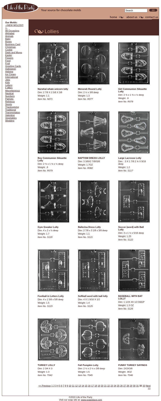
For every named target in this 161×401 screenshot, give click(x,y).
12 (76, 385)
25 (118, 385)
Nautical (9, 93)
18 (95, 385)
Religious (10, 101)
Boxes (8, 41)
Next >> (148, 386)
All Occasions (12, 30)
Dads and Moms (13, 52)
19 (99, 385)
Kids (7, 82)
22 (108, 385)
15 (86, 385)
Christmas (10, 47)
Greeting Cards (13, 66)
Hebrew (9, 71)
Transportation (12, 112)
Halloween (10, 69)
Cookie (8, 49)
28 (128, 385)
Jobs (7, 79)
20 (102, 385)
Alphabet (9, 33)
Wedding (9, 120)
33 (144, 385)
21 (105, 385)
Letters (8, 85)
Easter (8, 55)
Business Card (12, 44)
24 (115, 385)
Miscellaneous (12, 90)
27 (124, 385)
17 (92, 385)
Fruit (7, 63)
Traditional (10, 109)
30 (134, 385)
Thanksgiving (12, 107)
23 (111, 385)
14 (83, 385)
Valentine (10, 115)
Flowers (9, 58)
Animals (9, 36)
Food (7, 60)
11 (73, 385)
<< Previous (44, 385)
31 (137, 385)
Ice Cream (10, 74)
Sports (8, 104)
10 (70, 385)
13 (79, 385)
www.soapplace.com (91, 399)
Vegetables (11, 118)
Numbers (10, 96)
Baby (7, 39)
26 (121, 385)
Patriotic (9, 99)
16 (89, 385)
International (11, 77)
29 (131, 385)
